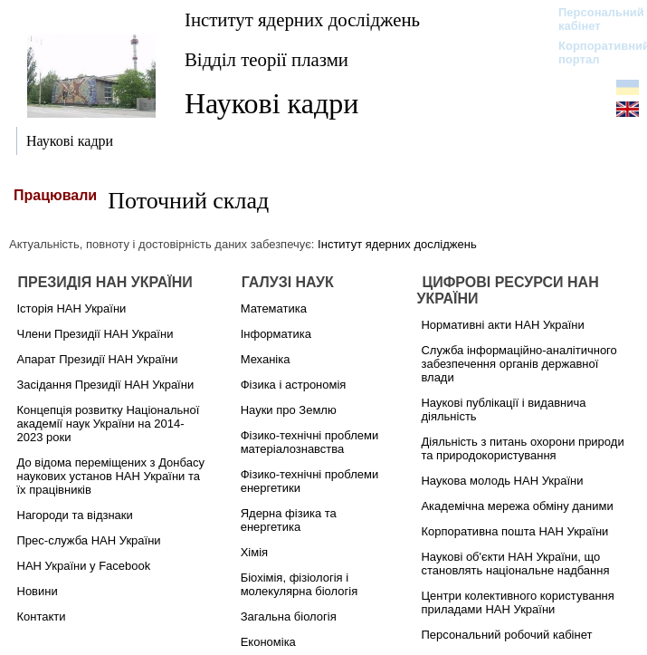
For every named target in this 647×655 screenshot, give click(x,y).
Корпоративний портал (592, 52)
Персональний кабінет (592, 19)
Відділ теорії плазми (266, 59)
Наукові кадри (271, 103)
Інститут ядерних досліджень (302, 19)
